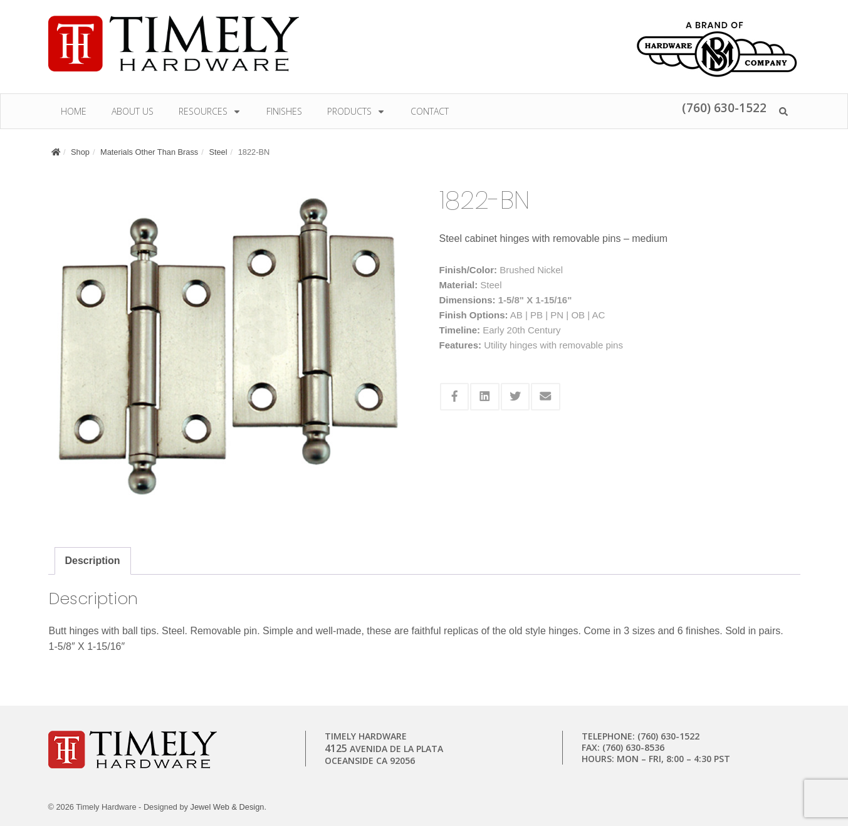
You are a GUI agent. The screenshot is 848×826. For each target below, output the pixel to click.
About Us (133, 111)
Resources (210, 111)
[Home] (55, 152)
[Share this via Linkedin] (485, 396)
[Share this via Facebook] (454, 396)
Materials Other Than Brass (149, 152)
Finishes (284, 111)
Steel (218, 152)
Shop (80, 152)
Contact (430, 111)
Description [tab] (92, 560)
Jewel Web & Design (227, 807)
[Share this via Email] (545, 396)
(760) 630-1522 (724, 107)
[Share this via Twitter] (515, 396)
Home (73, 111)
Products (356, 111)
